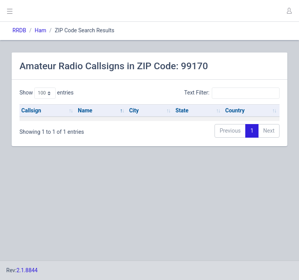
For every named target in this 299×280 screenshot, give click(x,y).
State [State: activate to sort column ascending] (182, 110)
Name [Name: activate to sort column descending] (85, 110)
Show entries (46, 93)
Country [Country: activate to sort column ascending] (234, 110)
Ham (40, 30)
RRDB (19, 30)
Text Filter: (232, 93)
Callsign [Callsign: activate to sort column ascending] (31, 110)
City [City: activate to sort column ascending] (134, 110)
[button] (289, 11)
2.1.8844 (27, 270)
